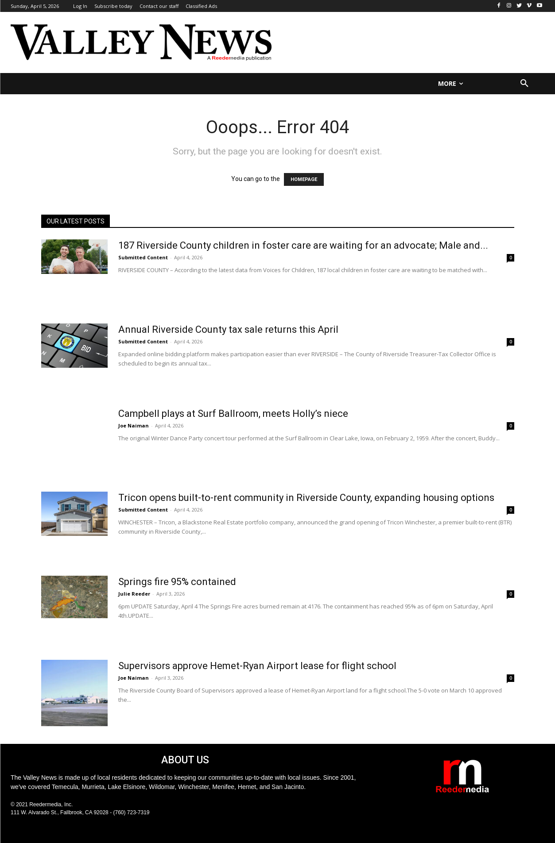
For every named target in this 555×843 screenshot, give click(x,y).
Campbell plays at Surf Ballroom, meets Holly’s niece (233, 413)
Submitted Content (143, 257)
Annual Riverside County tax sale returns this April (228, 329)
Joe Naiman (133, 425)
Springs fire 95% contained (177, 581)
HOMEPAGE (304, 179)
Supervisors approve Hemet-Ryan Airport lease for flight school (257, 665)
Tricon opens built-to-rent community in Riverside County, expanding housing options (306, 497)
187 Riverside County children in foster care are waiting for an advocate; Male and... (303, 245)
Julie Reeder (134, 593)
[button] (524, 83)
